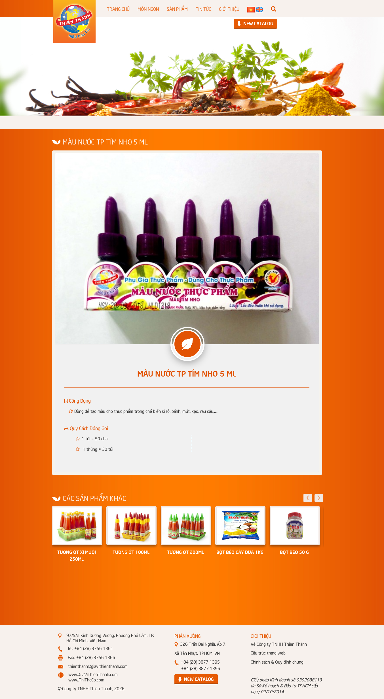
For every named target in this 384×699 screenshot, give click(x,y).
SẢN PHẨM (177, 8)
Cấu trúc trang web (268, 652)
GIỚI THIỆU (229, 8)
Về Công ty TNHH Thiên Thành (279, 644)
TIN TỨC (203, 8)
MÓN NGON (148, 8)
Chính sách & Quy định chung (277, 661)
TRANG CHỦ (118, 8)
